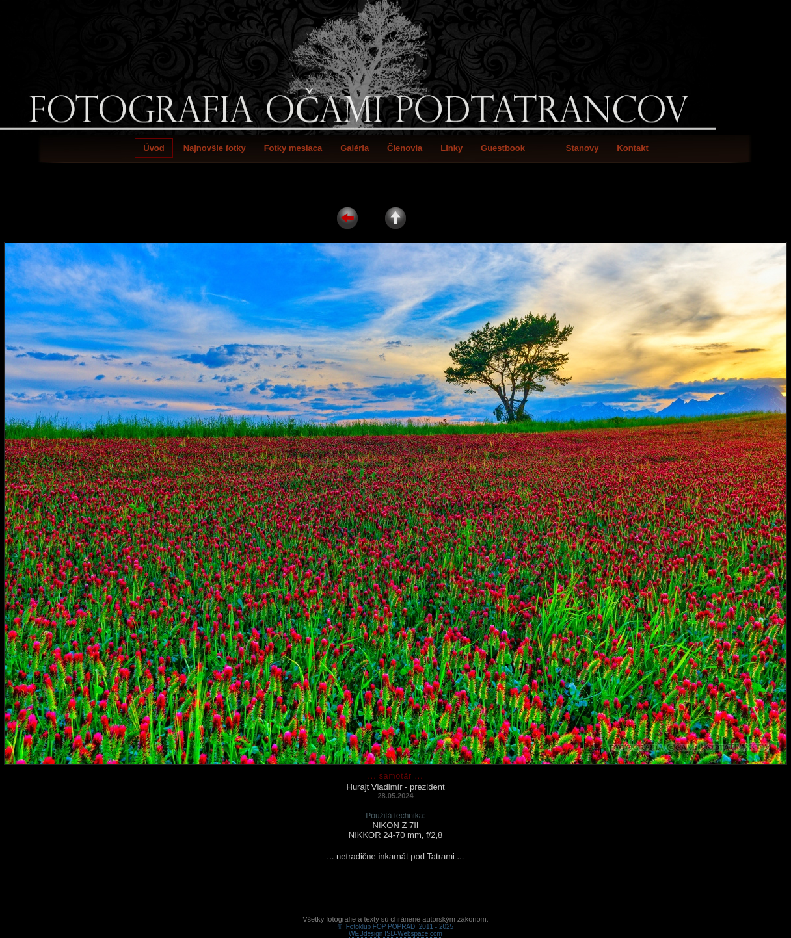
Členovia (404, 148)
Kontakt (632, 148)
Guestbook (503, 148)
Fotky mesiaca (293, 148)
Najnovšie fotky (214, 148)
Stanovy (582, 148)
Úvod (154, 148)
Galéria (354, 148)
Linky (451, 148)
